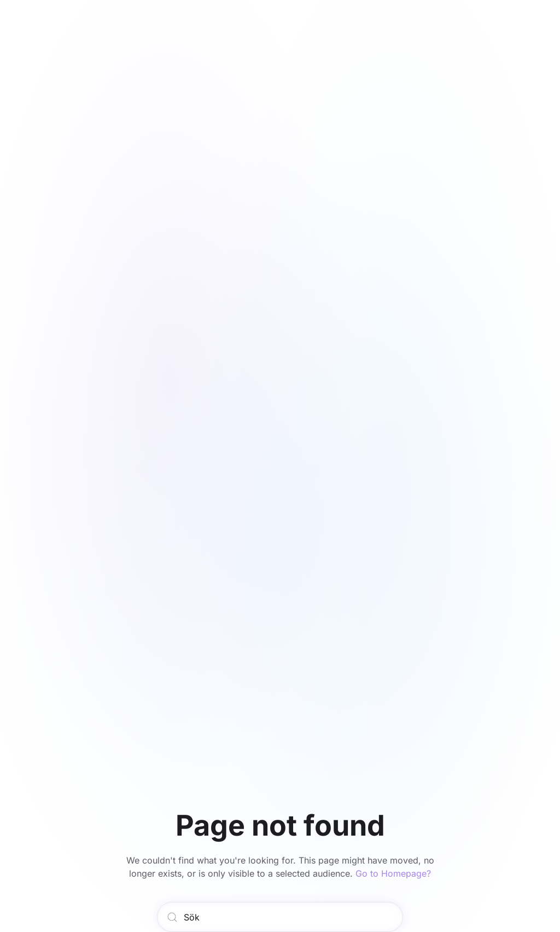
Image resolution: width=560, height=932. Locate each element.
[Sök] (280, 917)
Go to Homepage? (393, 873)
